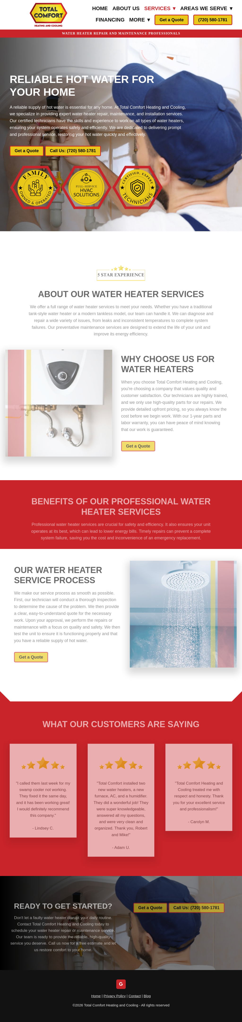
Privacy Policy (114, 996)
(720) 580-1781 (212, 19)
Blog (147, 996)
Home (100, 8)
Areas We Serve (206, 8)
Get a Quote (172, 19)
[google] (121, 984)
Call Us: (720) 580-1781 (73, 150)
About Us (126, 8)
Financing (110, 20)
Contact (135, 996)
